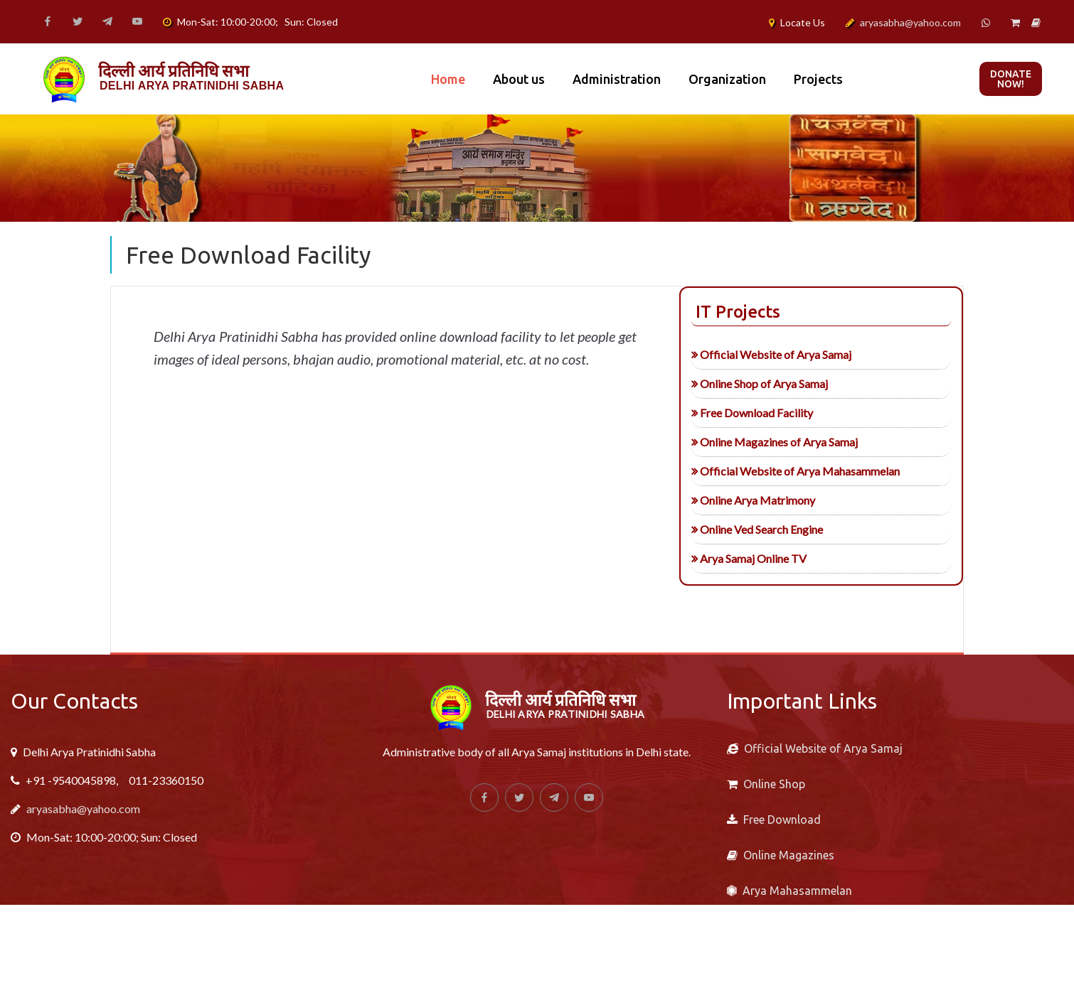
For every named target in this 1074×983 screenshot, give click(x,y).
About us (519, 79)
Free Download (782, 819)
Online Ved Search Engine (728, 529)
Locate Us (802, 22)
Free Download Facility (723, 412)
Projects (818, 79)
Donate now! (1010, 79)
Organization (727, 79)
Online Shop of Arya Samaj (730, 383)
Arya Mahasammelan (797, 890)
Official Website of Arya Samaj (742, 354)
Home (448, 79)
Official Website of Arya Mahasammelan (766, 471)
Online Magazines (788, 855)
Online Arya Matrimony (724, 500)
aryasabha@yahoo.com (910, 22)
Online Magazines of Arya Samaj (745, 441)
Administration (617, 79)
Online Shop (774, 784)
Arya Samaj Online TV (719, 558)
